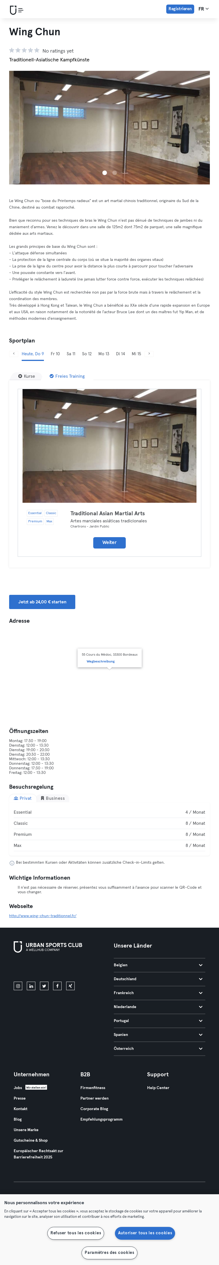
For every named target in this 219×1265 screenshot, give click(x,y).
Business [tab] (52, 798)
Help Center (158, 1088)
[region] (109, 1229)
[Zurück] (13, 354)
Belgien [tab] (158, 965)
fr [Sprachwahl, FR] (203, 9)
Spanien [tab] (158, 1034)
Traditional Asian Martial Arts (107, 513)
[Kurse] (26, 376)
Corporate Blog (94, 1109)
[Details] (109, 446)
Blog (18, 1119)
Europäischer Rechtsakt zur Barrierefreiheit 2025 (38, 1154)
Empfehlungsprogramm (101, 1119)
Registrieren (180, 9)
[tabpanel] (109, 829)
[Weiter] (149, 354)
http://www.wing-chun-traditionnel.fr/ (42, 916)
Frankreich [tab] (158, 993)
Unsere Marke (26, 1130)
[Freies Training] (67, 376)
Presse (20, 1098)
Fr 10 (55, 354)
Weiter (109, 542)
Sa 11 (71, 354)
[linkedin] (31, 986)
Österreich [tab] (158, 1048)
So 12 (87, 354)
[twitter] (44, 986)
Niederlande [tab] (158, 1007)
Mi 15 (136, 354)
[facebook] (57, 986)
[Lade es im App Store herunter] (33, 968)
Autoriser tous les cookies (145, 1233)
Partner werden (94, 1098)
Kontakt (20, 1109)
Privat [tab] (23, 798)
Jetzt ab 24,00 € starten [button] (42, 602)
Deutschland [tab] (158, 979)
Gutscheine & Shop (31, 1141)
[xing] (70, 986)
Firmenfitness (92, 1088)
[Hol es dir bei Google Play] (75, 968)
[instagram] (18, 986)
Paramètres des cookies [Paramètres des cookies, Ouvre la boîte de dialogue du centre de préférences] (109, 1253)
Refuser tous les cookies (75, 1233)
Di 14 (120, 354)
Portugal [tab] (158, 1020)
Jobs (18, 1088)
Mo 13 (103, 354)
